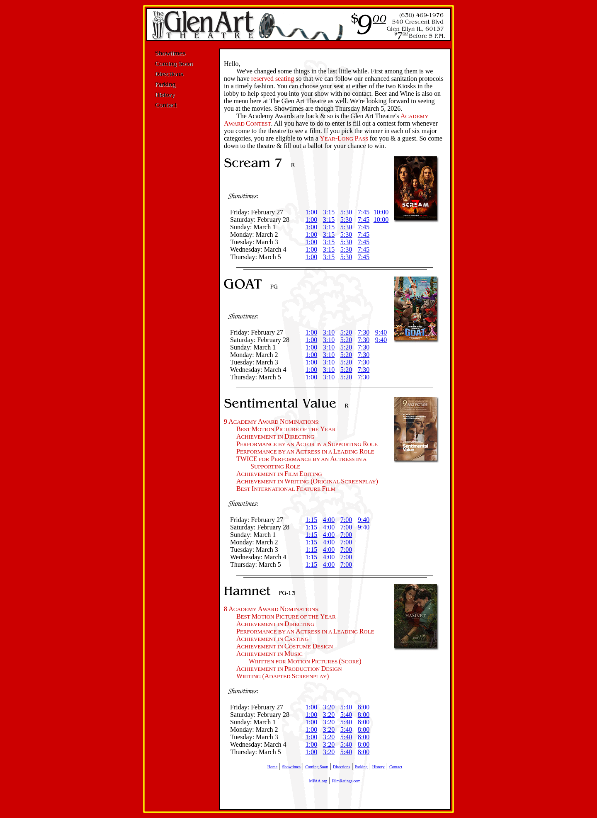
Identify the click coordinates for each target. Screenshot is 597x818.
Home (272, 767)
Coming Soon (316, 767)
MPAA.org (318, 781)
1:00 (311, 212)
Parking (361, 767)
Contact (395, 767)
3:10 (329, 332)
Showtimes (291, 767)
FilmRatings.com (346, 781)
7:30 (363, 332)
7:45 (363, 212)
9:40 (381, 332)
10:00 (381, 212)
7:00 (346, 519)
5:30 (346, 212)
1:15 (311, 519)
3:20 (329, 707)
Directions (341, 767)
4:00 (329, 519)
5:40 (346, 707)
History (378, 767)
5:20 (346, 332)
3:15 (329, 212)
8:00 (363, 707)
